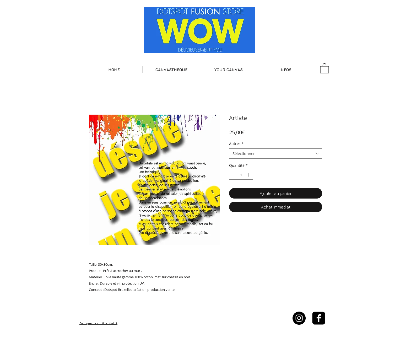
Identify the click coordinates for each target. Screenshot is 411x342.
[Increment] (249, 174)
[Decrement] (233, 174)
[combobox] (275, 153)
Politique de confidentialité (98, 323)
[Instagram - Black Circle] (299, 318)
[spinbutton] (241, 174)
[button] (171, 69)
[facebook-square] (318, 318)
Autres (236, 143)
